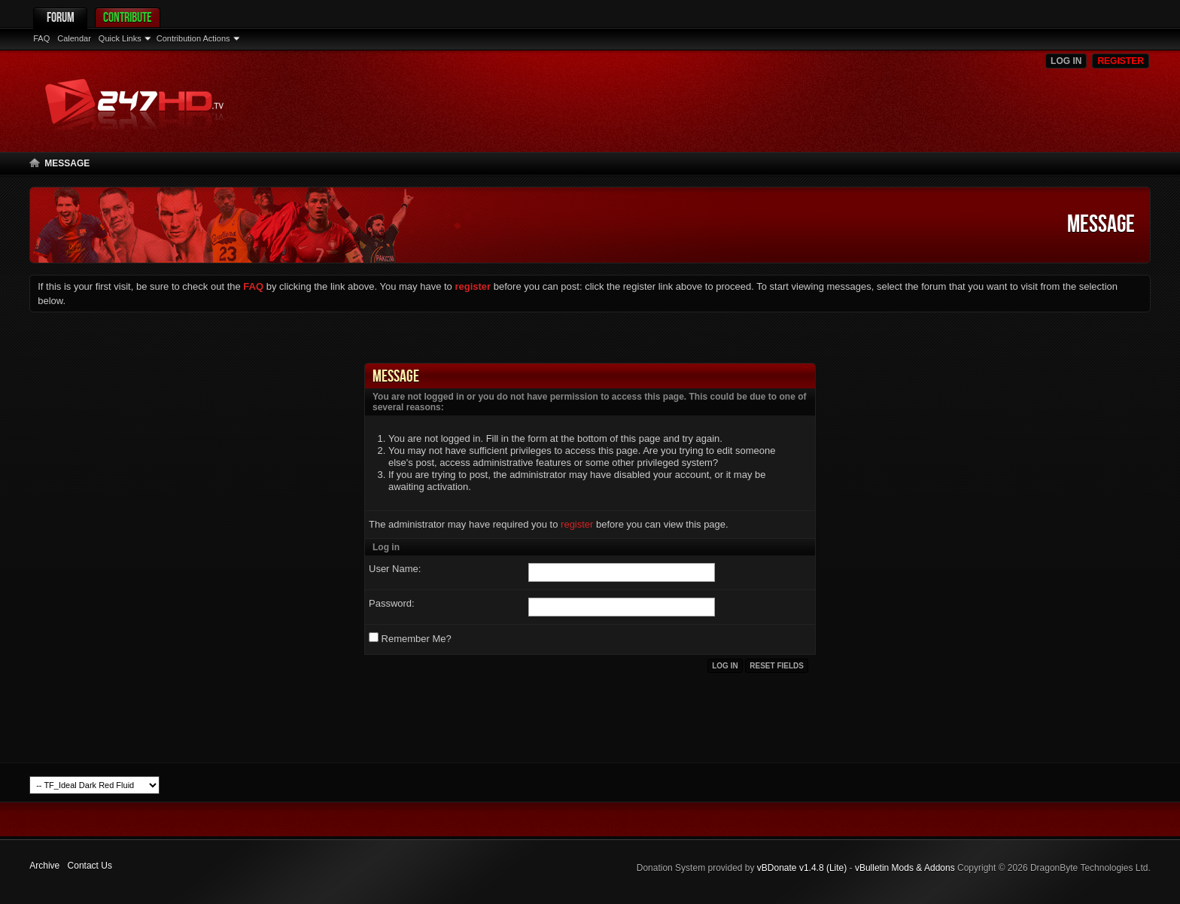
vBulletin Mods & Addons (905, 868)
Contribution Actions (193, 38)
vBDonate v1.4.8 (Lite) (802, 868)
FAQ (41, 38)
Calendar (74, 38)
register (577, 524)
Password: (392, 603)
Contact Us (90, 865)
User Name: (395, 568)
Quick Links (120, 38)
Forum (61, 17)
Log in (1066, 61)
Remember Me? (410, 638)
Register (1120, 61)
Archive (44, 865)
